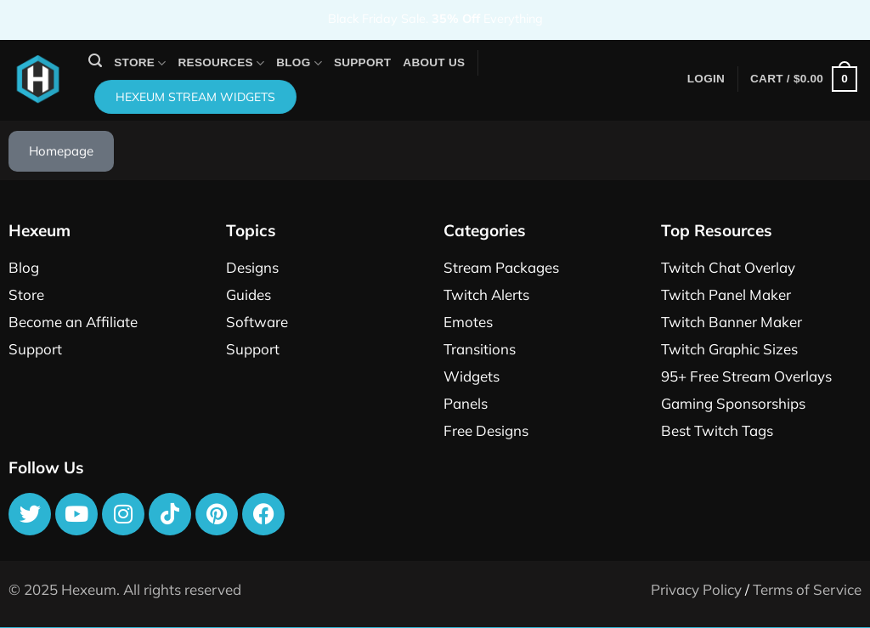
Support (362, 62)
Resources (221, 63)
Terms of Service (807, 589)
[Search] (95, 61)
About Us (434, 62)
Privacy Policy (696, 589)
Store (140, 63)
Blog (299, 63)
